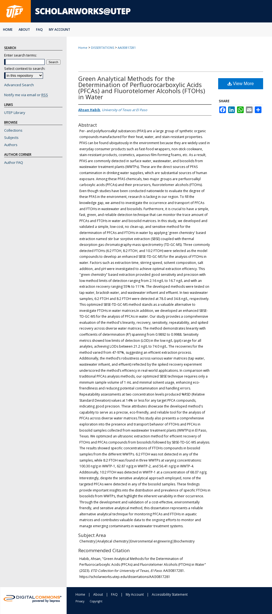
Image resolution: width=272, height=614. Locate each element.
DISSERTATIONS (102, 47)
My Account (135, 594)
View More (241, 83)
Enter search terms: (20, 55)
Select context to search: (24, 68)
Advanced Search (19, 84)
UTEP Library (14, 112)
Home (82, 47)
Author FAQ (13, 162)
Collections (13, 130)
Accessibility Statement (170, 594)
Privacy (79, 601)
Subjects (11, 137)
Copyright (96, 601)
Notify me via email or (26, 94)
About (98, 594)
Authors (10, 144)
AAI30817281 (127, 47)
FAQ (114, 594)
